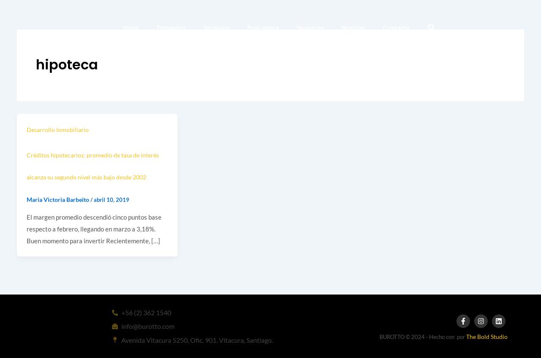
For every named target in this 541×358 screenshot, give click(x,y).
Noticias (353, 27)
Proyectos (171, 27)
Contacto (396, 27)
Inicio (131, 27)
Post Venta (263, 27)
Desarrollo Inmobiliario (58, 129)
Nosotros (310, 27)
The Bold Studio (487, 336)
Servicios (217, 27)
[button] (431, 27)
